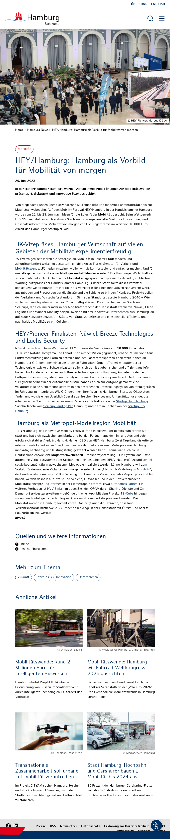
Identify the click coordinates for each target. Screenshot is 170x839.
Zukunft (23, 577)
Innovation (63, 577)
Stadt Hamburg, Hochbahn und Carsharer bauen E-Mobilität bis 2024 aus (116, 771)
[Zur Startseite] (32, 18)
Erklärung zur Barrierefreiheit (126, 826)
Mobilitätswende (27, 268)
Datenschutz (90, 826)
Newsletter (68, 826)
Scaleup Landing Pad (58, 406)
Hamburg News (37, 130)
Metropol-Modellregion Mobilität (126, 469)
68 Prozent (66, 508)
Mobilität (24, 149)
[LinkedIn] (16, 826)
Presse (41, 826)
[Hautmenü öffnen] (161, 18)
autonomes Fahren (124, 484)
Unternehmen (119, 312)
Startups (42, 577)
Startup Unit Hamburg (132, 401)
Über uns (139, 4)
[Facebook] (8, 826)
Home (19, 130)
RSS (53, 826)
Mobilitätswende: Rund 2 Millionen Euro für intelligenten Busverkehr (42, 668)
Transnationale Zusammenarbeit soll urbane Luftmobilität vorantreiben (46, 771)
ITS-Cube (126, 493)
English (158, 4)
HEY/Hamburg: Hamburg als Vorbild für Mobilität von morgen (95, 130)
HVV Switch (55, 489)
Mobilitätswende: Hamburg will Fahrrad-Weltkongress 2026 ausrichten (117, 668)
